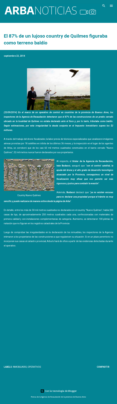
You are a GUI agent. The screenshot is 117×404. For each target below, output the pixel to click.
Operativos (34, 367)
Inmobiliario (20, 367)
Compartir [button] (103, 367)
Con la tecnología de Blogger (58, 390)
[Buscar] (104, 6)
